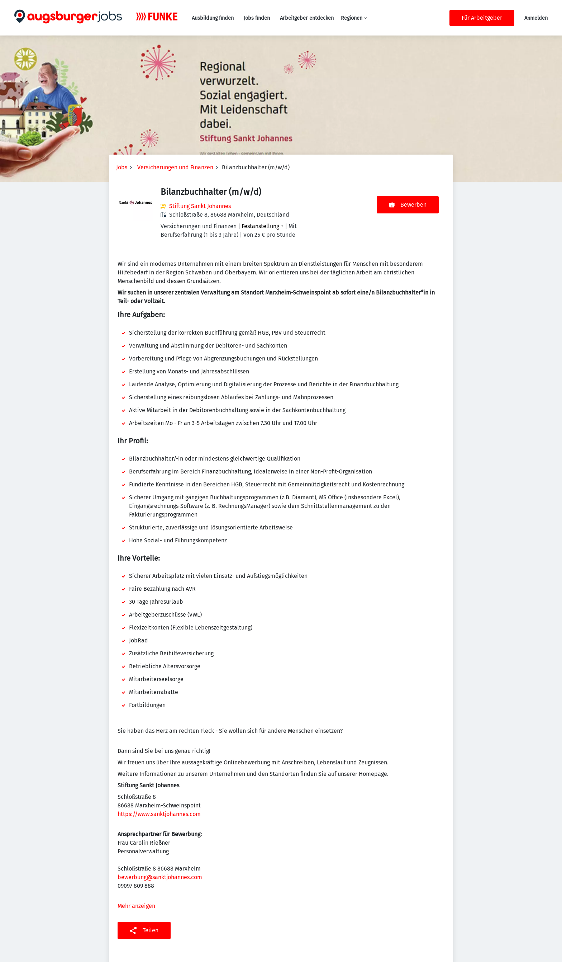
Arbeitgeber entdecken (307, 18)
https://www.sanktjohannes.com (159, 814)
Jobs (121, 167)
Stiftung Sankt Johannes (200, 206)
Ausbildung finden (213, 18)
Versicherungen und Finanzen (175, 167)
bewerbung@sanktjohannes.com (160, 877)
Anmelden (536, 18)
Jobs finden (257, 18)
